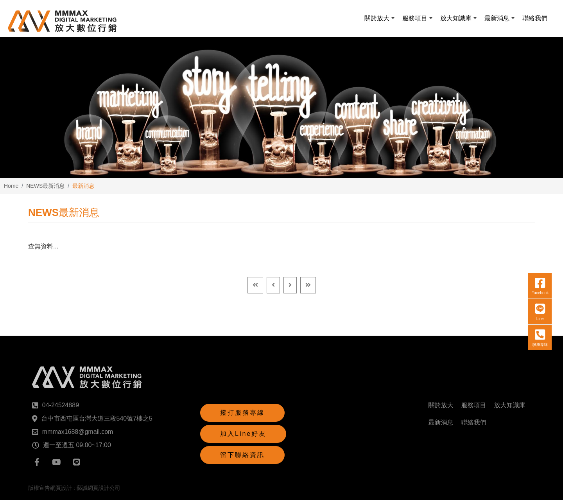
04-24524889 (60, 405)
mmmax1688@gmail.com (77, 431)
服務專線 (540, 338)
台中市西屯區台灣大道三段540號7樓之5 (97, 418)
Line (540, 312)
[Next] (290, 285)
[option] (281, 107)
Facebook (540, 286)
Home (11, 186)
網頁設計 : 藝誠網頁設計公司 (85, 488)
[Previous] (273, 285)
